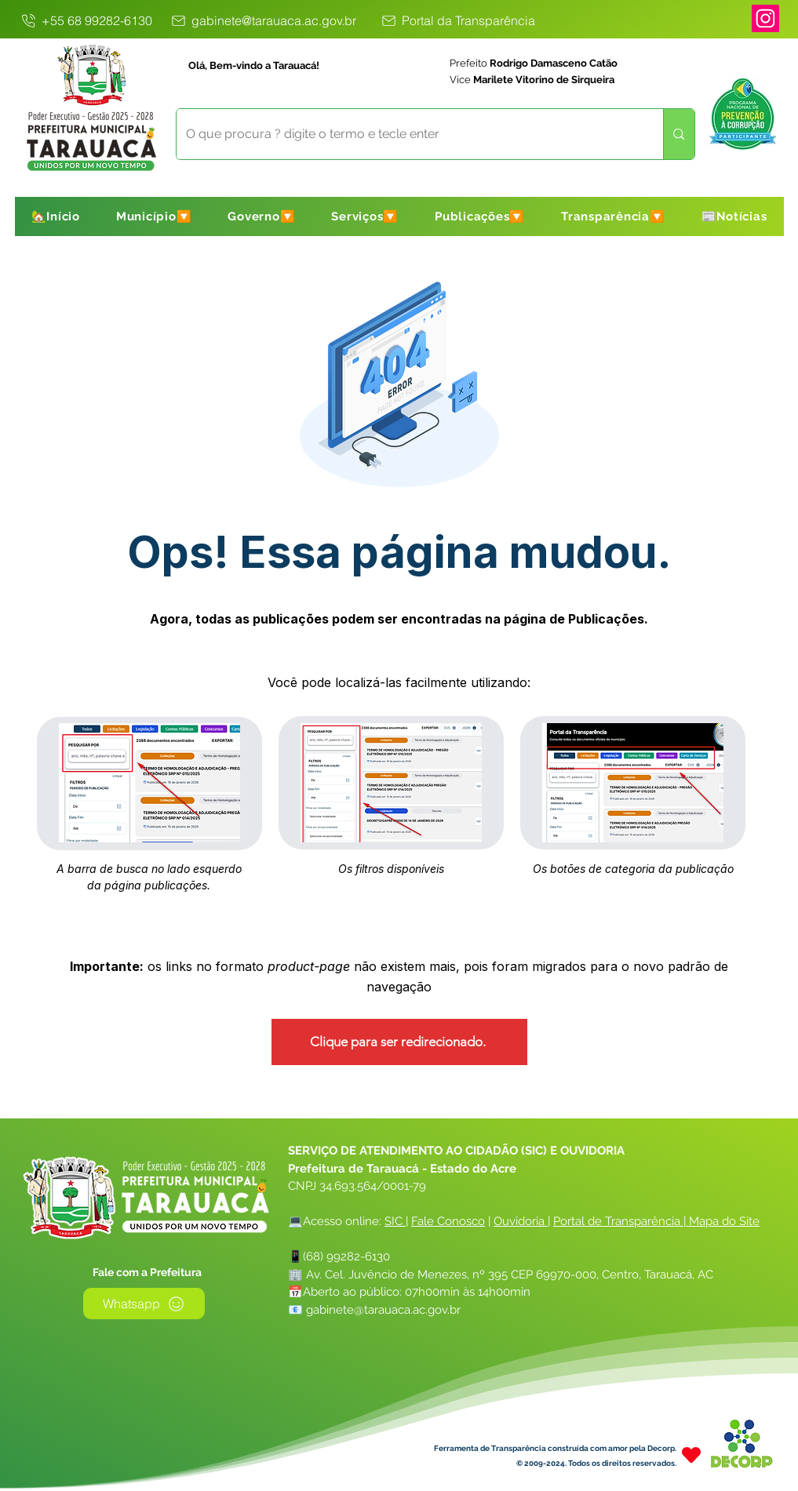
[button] (154, 216)
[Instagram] (765, 18)
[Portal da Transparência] (457, 20)
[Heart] (691, 1454)
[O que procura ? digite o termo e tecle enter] (408, 134)
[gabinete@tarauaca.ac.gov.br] (263, 20)
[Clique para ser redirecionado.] (399, 1042)
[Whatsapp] (144, 1303)
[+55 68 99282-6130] (86, 20)
